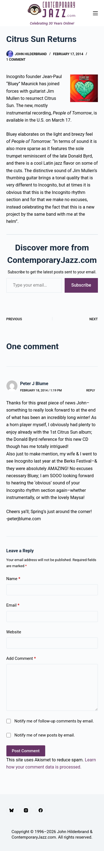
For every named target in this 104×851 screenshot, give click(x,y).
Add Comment (21, 658)
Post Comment (26, 750)
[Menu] (95, 13)
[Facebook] (40, 810)
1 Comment (16, 60)
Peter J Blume (34, 383)
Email (13, 605)
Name (13, 578)
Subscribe (81, 285)
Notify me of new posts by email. (44, 735)
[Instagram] (26, 810)
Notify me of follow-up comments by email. (54, 721)
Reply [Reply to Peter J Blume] (90, 390)
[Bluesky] (11, 810)
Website (13, 631)
